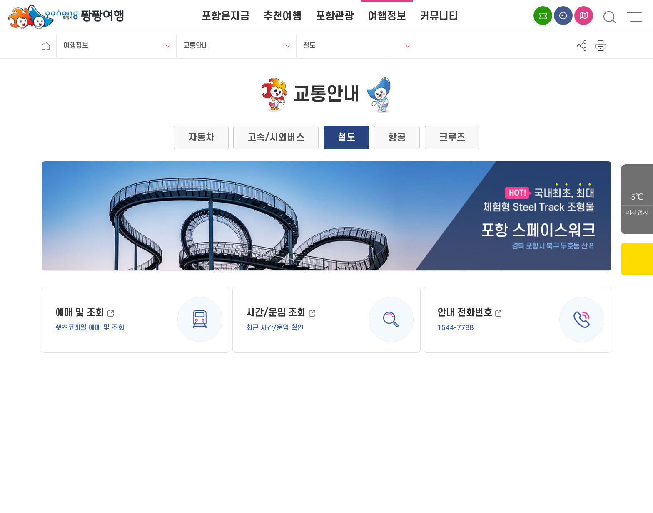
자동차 (201, 137)
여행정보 (387, 16)
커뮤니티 (439, 16)
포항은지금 (225, 16)
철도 (309, 46)
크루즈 (452, 137)
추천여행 (282, 16)
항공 (397, 137)
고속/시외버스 (275, 137)
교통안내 (195, 46)
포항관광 (335, 16)
